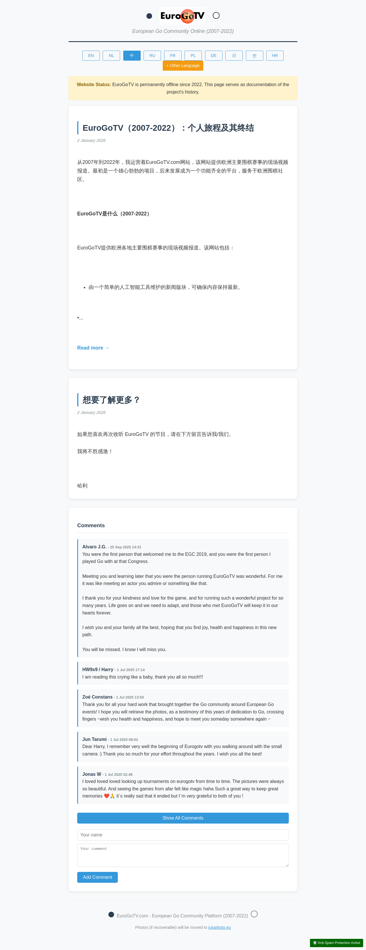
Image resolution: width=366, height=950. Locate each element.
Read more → (93, 348)
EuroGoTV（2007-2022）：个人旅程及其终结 (168, 127)
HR (275, 55)
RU (152, 55)
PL (193, 55)
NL (111, 55)
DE (213, 55)
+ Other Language (183, 65)
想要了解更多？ (112, 399)
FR (173, 55)
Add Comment (97, 880)
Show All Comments (182, 818)
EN (91, 55)
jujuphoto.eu (219, 931)
